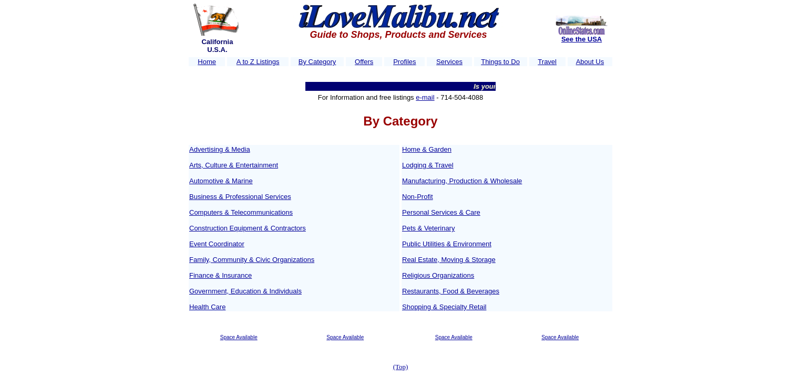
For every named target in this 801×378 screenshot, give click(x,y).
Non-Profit (417, 197)
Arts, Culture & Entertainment (233, 165)
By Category (317, 62)
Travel (547, 62)
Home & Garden (426, 149)
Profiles (404, 62)
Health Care (207, 307)
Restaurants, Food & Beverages (450, 291)
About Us (590, 62)
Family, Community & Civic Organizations (251, 260)
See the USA (581, 39)
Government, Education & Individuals (245, 291)
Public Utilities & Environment (446, 244)
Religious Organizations (438, 275)
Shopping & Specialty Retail (444, 307)
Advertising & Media (219, 149)
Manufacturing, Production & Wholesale (462, 181)
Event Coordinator (216, 244)
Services (449, 62)
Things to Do (500, 62)
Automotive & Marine (221, 181)
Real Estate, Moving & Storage (449, 260)
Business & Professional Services (240, 197)
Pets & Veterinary (428, 228)
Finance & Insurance (220, 275)
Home (207, 62)
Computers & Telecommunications (241, 212)
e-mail (425, 97)
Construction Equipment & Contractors (247, 228)
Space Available (239, 337)
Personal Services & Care (441, 212)
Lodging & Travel (428, 165)
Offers (364, 62)
